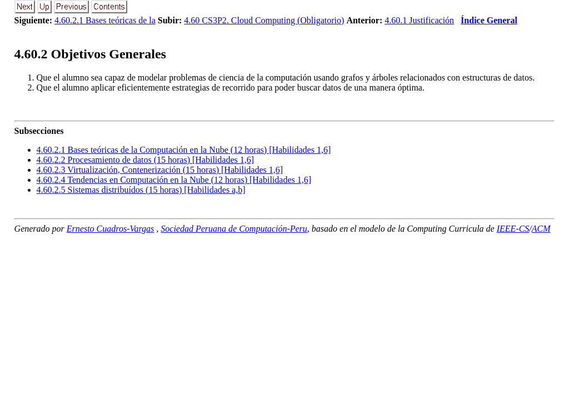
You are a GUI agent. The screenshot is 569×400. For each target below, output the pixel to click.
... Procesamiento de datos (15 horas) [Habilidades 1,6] (145, 159)
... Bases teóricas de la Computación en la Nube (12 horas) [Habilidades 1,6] (184, 149)
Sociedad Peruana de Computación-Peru (234, 228)
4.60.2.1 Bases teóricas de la (105, 20)
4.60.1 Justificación (419, 20)
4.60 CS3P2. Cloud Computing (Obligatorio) (264, 20)
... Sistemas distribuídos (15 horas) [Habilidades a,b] (141, 189)
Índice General (489, 20)
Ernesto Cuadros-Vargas (110, 228)
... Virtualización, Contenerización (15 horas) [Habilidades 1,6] (160, 169)
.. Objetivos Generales (90, 54)
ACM (541, 228)
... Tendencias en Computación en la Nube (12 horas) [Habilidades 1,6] (174, 179)
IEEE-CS (513, 228)
